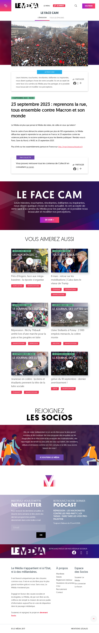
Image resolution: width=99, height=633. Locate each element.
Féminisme (56, 289)
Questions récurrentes (65, 583)
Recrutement (61, 589)
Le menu (47, 6)
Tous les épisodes (57, 18)
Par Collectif (25, 157)
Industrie (56, 343)
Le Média (28, 551)
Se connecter (80, 583)
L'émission (42, 17)
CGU (58, 586)
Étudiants (16, 392)
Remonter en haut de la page (93, 618)
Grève (55, 389)
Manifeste (60, 574)
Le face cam (49, 72)
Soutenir (91, 5)
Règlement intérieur (64, 580)
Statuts (59, 577)
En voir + (49, 220)
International (70, 289)
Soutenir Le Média (79, 579)
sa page (30, 167)
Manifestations (33, 286)
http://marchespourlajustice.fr (70, 146)
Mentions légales (79, 629)
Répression (34, 343)
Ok (41, 535)
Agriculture (17, 286)
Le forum (78, 586)
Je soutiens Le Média (49, 457)
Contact (59, 592)
